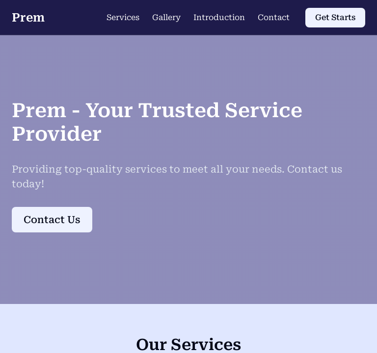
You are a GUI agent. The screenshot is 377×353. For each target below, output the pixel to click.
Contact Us (52, 220)
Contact (274, 17)
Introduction (219, 17)
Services (123, 17)
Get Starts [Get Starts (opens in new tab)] (335, 17)
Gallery (166, 17)
